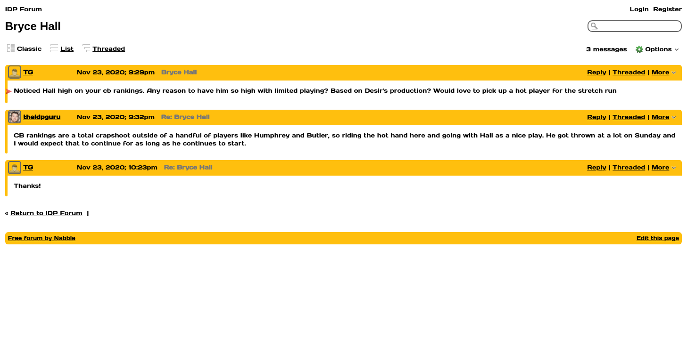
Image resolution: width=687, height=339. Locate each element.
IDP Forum (23, 9)
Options (659, 49)
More (661, 72)
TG (28, 72)
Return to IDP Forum (46, 213)
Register (667, 9)
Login (638, 9)
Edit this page (658, 238)
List (67, 49)
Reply (596, 72)
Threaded (108, 49)
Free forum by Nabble (41, 238)
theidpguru (41, 117)
